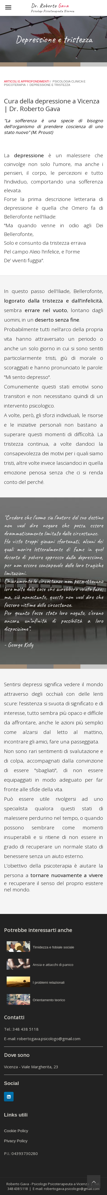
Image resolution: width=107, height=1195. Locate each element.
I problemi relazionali (48, 982)
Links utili (16, 1115)
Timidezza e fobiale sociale (53, 947)
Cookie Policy (16, 1130)
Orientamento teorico (49, 1000)
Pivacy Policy (15, 1141)
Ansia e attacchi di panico (53, 964)
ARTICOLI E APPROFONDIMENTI (27, 81)
